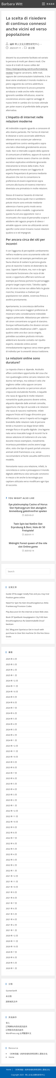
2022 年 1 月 (11, 870)
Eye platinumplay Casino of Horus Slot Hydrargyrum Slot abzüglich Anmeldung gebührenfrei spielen (28, 508)
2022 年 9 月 (11, 827)
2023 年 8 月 (11, 767)
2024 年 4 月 (11, 724)
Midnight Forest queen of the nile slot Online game (28, 545)
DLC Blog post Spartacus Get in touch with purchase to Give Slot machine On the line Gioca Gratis (27, 633)
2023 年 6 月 (11, 778)
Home (11, 1057)
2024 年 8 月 (11, 702)
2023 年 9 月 (11, 762)
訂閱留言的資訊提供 (14, 1029)
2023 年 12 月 (12, 745)
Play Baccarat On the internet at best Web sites (27, 611)
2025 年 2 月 (11, 669)
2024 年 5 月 (11, 718)
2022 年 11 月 (12, 816)
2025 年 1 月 (11, 675)
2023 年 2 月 (11, 800)
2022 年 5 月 (11, 848)
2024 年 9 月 (11, 697)
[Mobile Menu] (48, 4)
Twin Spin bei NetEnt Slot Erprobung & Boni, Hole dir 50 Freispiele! (28, 527)
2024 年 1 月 (11, 740)
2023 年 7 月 (11, 773)
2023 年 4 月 (11, 789)
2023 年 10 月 (12, 756)
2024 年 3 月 (11, 729)
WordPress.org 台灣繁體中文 (18, 1033)
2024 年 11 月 (12, 686)
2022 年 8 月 (11, 832)
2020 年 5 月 (11, 962)
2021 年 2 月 (11, 925)
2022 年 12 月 (12, 810)
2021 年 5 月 (11, 914)
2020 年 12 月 (12, 935)
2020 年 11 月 (12, 941)
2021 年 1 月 (11, 930)
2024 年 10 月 (12, 691)
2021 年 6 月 (11, 908)
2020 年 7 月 (11, 952)
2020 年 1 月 (11, 968)
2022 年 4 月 (11, 854)
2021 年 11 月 (12, 881)
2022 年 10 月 (12, 821)
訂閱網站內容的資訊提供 (16, 1026)
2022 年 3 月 (11, 859)
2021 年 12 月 (12, 876)
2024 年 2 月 (11, 735)
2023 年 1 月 (11, 805)
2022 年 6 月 (11, 843)
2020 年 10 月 (12, 946)
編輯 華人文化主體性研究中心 (24, 44)
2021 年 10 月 (12, 887)
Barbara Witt (11, 3)
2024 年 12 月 (12, 680)
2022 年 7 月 (11, 838)
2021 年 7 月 (11, 903)
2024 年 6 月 (11, 713)
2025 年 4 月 (11, 659)
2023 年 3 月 (11, 794)
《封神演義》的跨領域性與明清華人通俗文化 (28, 1053)
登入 (8, 1022)
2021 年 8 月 (11, 897)
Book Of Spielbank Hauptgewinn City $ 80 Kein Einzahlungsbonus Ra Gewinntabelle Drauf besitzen (27, 620)
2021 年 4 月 (11, 919)
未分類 (31, 48)
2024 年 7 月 (11, 707)
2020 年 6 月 (11, 957)
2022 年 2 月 (11, 865)
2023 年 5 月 (11, 783)
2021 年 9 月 (11, 892)
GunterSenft (11, 990)
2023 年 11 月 (12, 751)
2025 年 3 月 (11, 664)
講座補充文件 (11, 1001)
